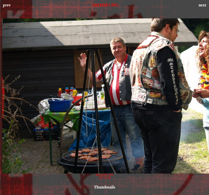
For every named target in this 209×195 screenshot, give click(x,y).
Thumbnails (104, 187)
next (202, 5)
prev (7, 5)
